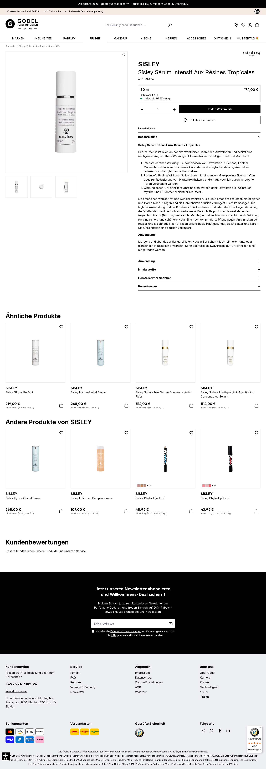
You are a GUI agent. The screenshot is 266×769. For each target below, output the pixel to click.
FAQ (73, 677)
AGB (113, 635)
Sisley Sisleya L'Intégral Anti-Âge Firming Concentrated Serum (231, 391)
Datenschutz (143, 677)
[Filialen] (236, 25)
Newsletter (77, 692)
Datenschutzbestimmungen (125, 631)
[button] (6, 756)
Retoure (75, 682)
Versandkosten (112, 751)
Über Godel (207, 672)
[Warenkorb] (257, 25)
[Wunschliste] (243, 25)
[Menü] (260, 728)
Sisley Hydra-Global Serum (101, 389)
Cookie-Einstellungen (149, 682)
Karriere (205, 677)
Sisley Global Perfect (35, 389)
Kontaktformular (16, 691)
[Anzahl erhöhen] (174, 109)
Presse (204, 682)
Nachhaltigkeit (209, 687)
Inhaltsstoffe (147, 269)
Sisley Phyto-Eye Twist (166, 495)
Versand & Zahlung (82, 687)
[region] (66, 124)
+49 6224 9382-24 (21, 684)
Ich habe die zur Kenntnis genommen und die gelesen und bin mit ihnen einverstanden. (135, 633)
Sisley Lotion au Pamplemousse (101, 495)
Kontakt (75, 672)
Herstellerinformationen (154, 278)
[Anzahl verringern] (141, 109)
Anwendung (146, 261)
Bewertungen (147, 286)
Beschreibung (147, 137)
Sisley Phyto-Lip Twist (231, 495)
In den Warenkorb (220, 109)
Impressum (142, 672)
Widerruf (141, 692)
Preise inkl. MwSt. (147, 128)
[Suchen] (169, 25)
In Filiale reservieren (199, 119)
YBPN (204, 692)
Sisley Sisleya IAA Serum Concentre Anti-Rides (166, 391)
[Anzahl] (158, 109)
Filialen (204, 697)
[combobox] (136, 25)
